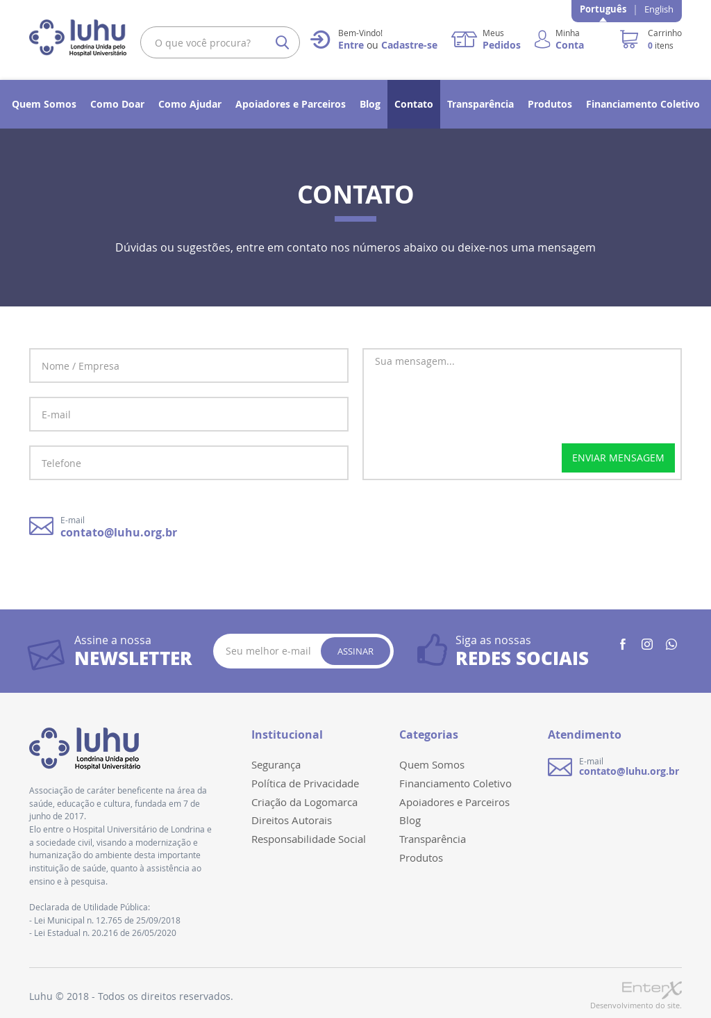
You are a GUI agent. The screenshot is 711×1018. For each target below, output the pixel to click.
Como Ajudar (189, 103)
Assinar (355, 651)
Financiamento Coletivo (643, 103)
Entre (351, 44)
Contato (413, 103)
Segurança (276, 764)
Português (603, 9)
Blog (370, 103)
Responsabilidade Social (308, 839)
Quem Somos (44, 103)
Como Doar (117, 103)
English (659, 9)
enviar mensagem (618, 457)
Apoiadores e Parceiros (290, 103)
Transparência (480, 103)
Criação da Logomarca (304, 802)
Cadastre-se (409, 44)
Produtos (550, 103)
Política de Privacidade (305, 783)
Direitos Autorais (291, 820)
